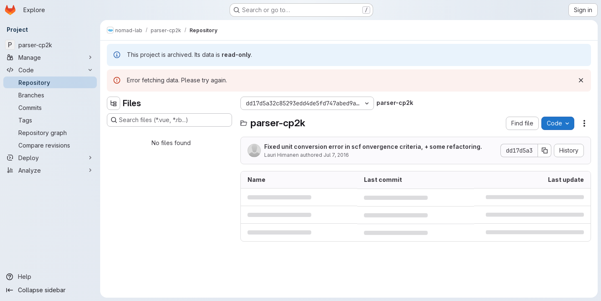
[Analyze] (50, 170)
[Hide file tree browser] (113, 103)
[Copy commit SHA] (544, 150)
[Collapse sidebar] (50, 290)
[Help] (50, 277)
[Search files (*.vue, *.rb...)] (169, 120)
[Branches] (50, 95)
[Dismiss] (581, 80)
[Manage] (50, 57)
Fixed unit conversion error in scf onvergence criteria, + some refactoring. (373, 146)
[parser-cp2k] (50, 45)
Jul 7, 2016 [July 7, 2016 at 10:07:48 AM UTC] (336, 155)
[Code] (50, 70)
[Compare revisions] (50, 145)
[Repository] (50, 82)
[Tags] (50, 120)
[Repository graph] (50, 132)
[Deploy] (50, 157)
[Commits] (50, 107)
